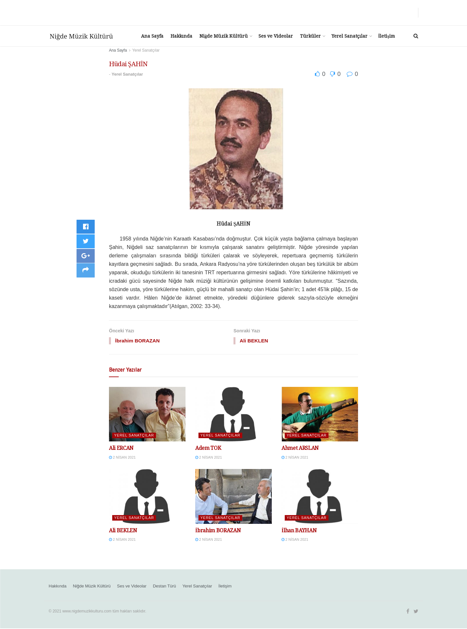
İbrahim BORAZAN (218, 531)
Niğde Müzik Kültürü (223, 36)
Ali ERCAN (121, 449)
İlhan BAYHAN (299, 531)
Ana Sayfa (152, 36)
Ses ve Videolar (275, 36)
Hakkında (181, 36)
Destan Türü (164, 586)
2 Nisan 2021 (122, 458)
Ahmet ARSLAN (300, 449)
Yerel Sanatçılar (349, 36)
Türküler (310, 36)
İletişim (386, 36)
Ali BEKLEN (123, 531)
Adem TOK (208, 449)
